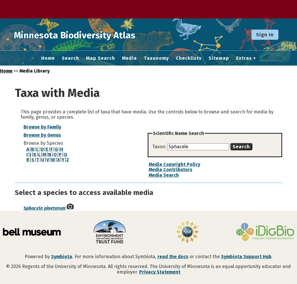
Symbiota (61, 256)
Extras (244, 58)
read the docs (172, 256)
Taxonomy (156, 58)
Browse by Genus (42, 135)
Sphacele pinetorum (44, 208)
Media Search (164, 175)
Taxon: (159, 146)
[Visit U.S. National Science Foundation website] (187, 232)
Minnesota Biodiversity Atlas (90, 34)
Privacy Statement (159, 272)
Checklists (189, 58)
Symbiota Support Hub (246, 256)
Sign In (265, 34)
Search (70, 58)
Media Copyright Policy (174, 164)
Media (129, 58)
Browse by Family (42, 127)
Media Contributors (170, 169)
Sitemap (219, 58)
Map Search (100, 58)
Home (48, 58)
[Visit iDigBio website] (265, 232)
